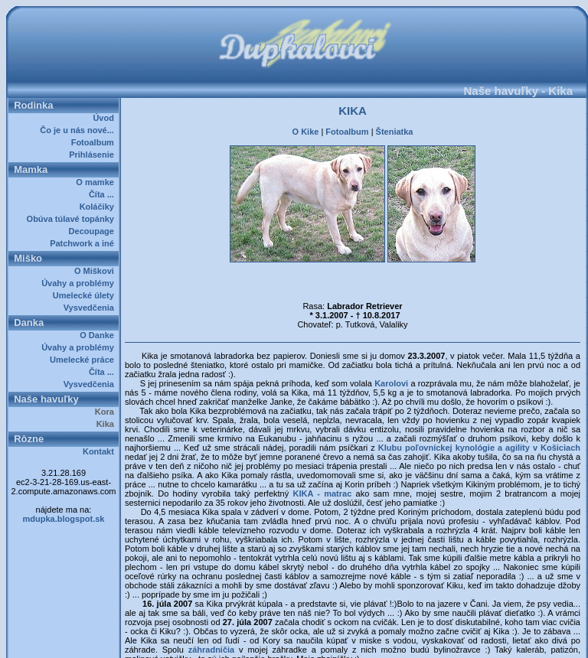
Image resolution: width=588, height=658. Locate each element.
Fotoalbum (95, 142)
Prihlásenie (94, 154)
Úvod (106, 117)
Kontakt (101, 451)
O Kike (305, 131)
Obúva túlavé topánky (73, 218)
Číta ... (104, 194)
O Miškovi (96, 270)
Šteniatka (394, 131)
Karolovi (392, 383)
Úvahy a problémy (80, 283)
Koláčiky (99, 206)
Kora (107, 411)
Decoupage (94, 231)
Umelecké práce (84, 359)
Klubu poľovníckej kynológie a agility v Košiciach (479, 447)
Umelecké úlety (86, 295)
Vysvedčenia (91, 307)
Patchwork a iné (84, 243)
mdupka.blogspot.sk (64, 518)
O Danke (99, 335)
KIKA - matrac (321, 493)
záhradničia (211, 649)
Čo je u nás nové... (79, 130)
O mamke (97, 182)
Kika (107, 423)
